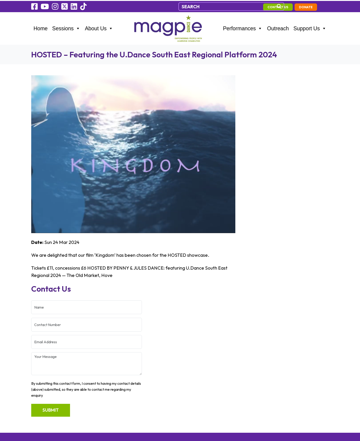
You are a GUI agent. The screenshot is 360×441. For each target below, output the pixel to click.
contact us (289, 6)
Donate (317, 6)
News (36, 346)
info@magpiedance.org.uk (132, 330)
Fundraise (40, 354)
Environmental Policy (52, 377)
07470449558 (120, 323)
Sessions (66, 27)
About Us (99, 27)
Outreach (278, 28)
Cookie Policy (44, 362)
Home (41, 28)
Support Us (309, 27)
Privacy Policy (45, 369)
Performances (242, 27)
